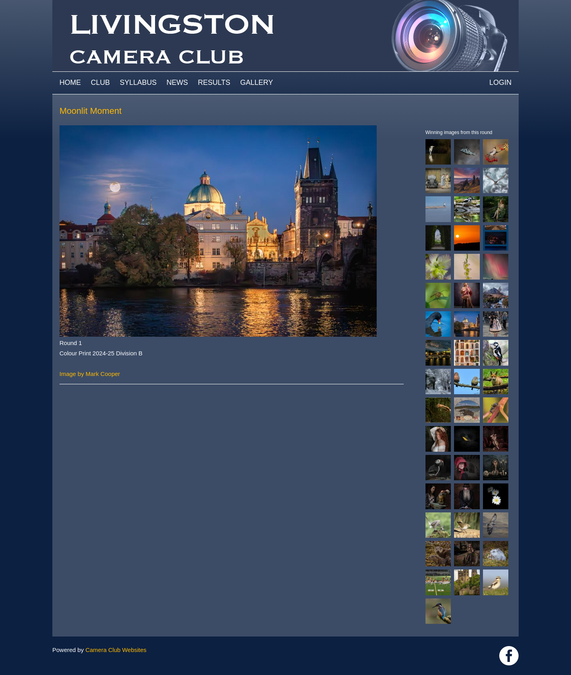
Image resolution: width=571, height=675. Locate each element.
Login (500, 82)
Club (100, 82)
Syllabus (138, 82)
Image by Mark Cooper (89, 373)
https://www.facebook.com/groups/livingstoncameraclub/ (509, 655)
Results (214, 82)
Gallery (256, 82)
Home (70, 82)
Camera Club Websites (115, 649)
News (177, 82)
